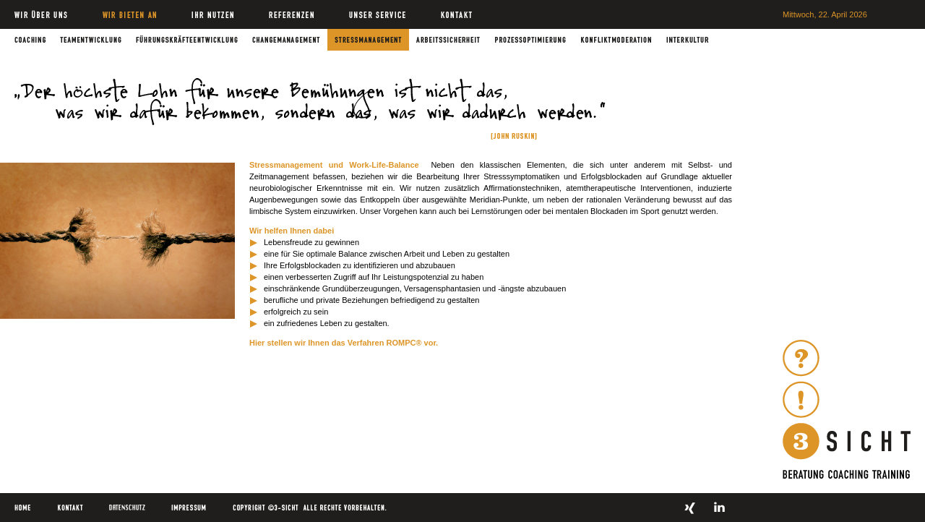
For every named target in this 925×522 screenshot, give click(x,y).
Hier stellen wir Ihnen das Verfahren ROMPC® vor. (343, 342)
